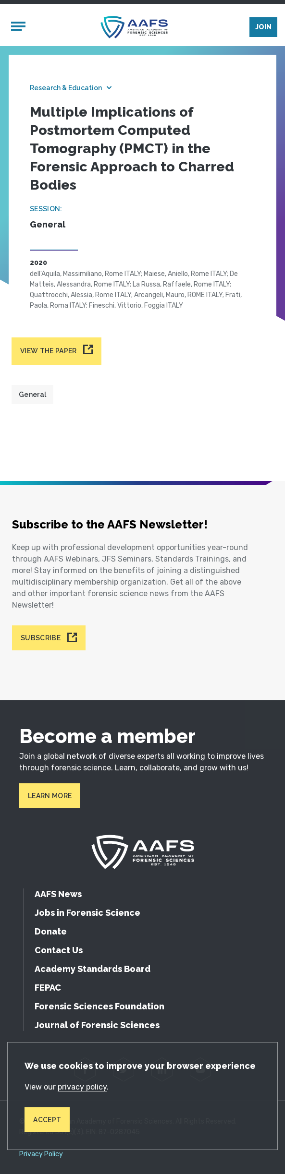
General (32, 394)
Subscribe (41, 638)
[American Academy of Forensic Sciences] (134, 27)
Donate (51, 931)
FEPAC (48, 987)
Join (263, 27)
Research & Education (66, 88)
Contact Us (59, 950)
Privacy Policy (41, 1154)
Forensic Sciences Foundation (99, 1006)
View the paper (48, 351)
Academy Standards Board (92, 969)
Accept (47, 1120)
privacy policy (82, 1086)
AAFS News (58, 894)
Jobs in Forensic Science (87, 913)
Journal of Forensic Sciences (97, 1025)
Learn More (50, 796)
